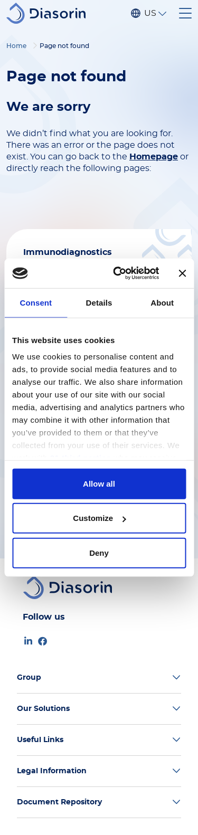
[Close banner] (182, 273)
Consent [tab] (36, 302)
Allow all (99, 483)
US (150, 13)
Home (16, 46)
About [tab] (162, 302)
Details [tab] (99, 302)
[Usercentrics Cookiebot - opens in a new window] (118, 273)
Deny (99, 552)
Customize (99, 518)
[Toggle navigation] (185, 13)
